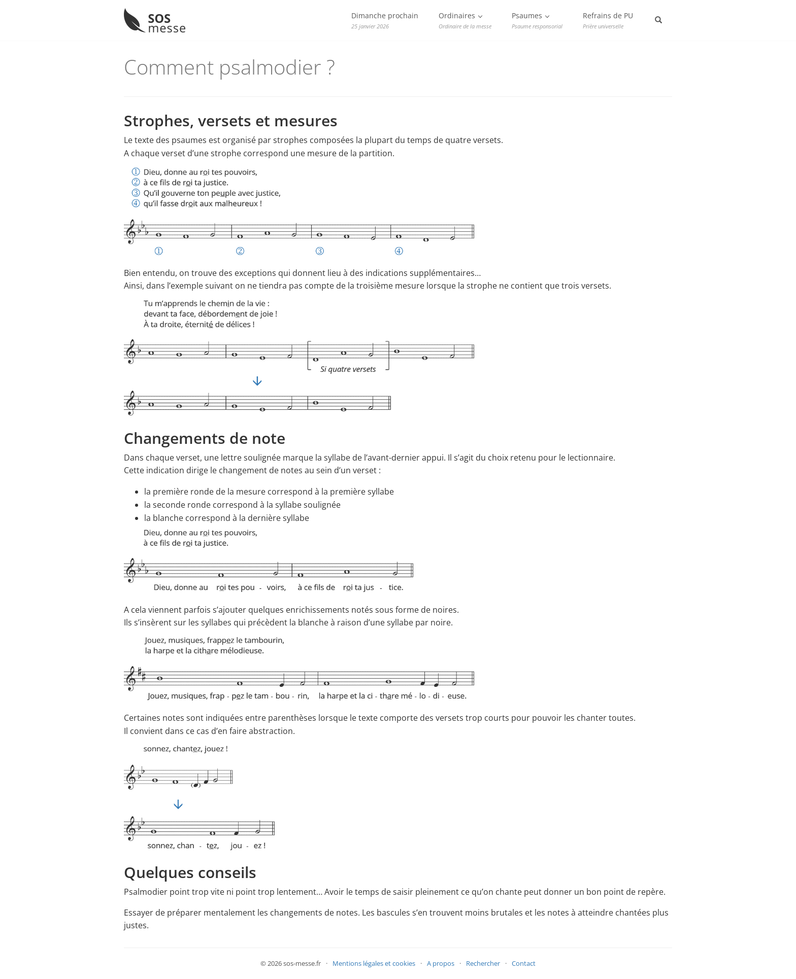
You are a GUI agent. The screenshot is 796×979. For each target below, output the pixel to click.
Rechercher (483, 963)
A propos (440, 963)
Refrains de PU (608, 20)
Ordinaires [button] (465, 20)
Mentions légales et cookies (374, 963)
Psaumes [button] (537, 20)
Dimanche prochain (384, 20)
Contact (524, 963)
